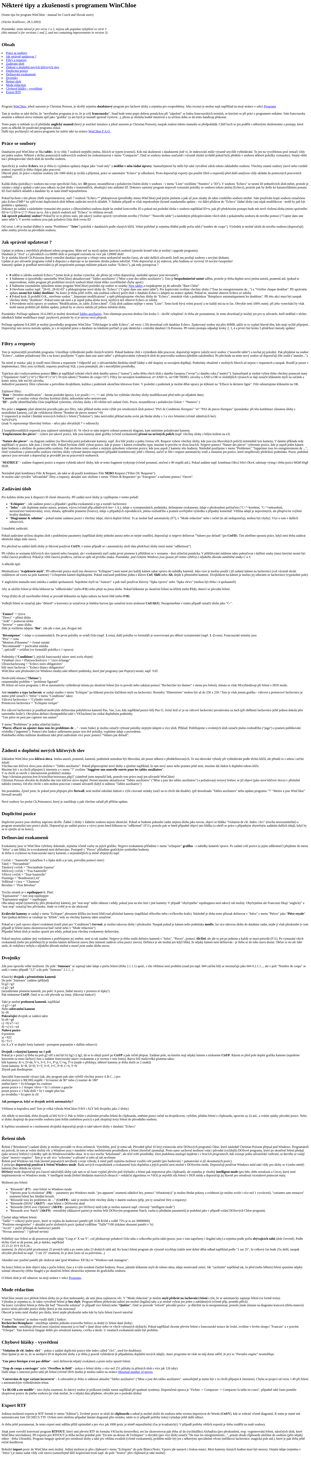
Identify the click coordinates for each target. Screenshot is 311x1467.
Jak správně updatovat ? (21, 56)
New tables (136, 285)
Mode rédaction (16, 85)
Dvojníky (12, 78)
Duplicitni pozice (17, 70)
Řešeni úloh (13, 81)
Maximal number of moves (135, 1372)
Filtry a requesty (16, 60)
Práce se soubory (16, 53)
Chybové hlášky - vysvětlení (24, 88)
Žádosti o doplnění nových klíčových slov (32, 67)
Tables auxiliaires (90, 314)
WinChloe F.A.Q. (99, 131)
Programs (270, 106)
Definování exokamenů (21, 74)
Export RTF (13, 92)
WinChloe (19, 106)
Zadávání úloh (15, 63)
